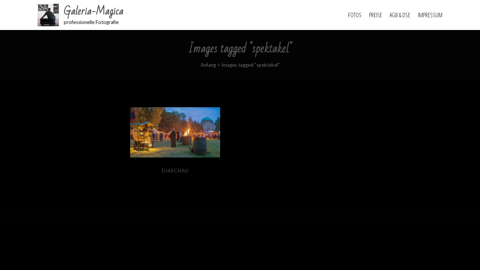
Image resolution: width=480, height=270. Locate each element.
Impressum (430, 15)
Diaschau (175, 171)
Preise (375, 15)
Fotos (355, 15)
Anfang (208, 65)
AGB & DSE (400, 15)
